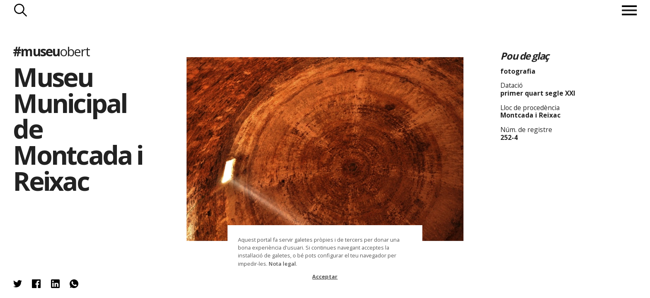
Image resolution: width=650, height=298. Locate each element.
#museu (51, 51)
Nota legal (282, 263)
